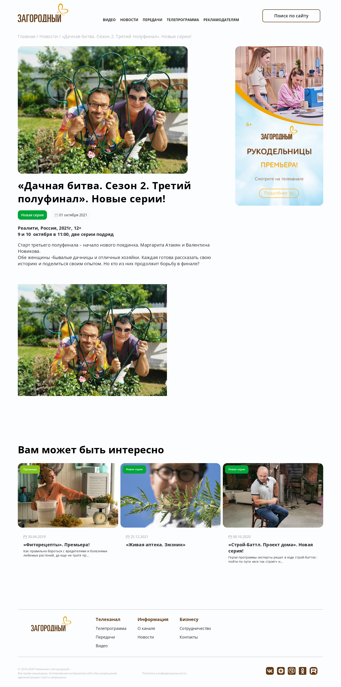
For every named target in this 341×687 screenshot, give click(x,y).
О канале (146, 628)
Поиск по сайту (291, 16)
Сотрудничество (195, 628)
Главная (26, 36)
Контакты (189, 637)
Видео (109, 19)
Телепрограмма (183, 19)
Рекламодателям (221, 19)
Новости (129, 19)
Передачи (152, 19)
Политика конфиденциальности (164, 673)
